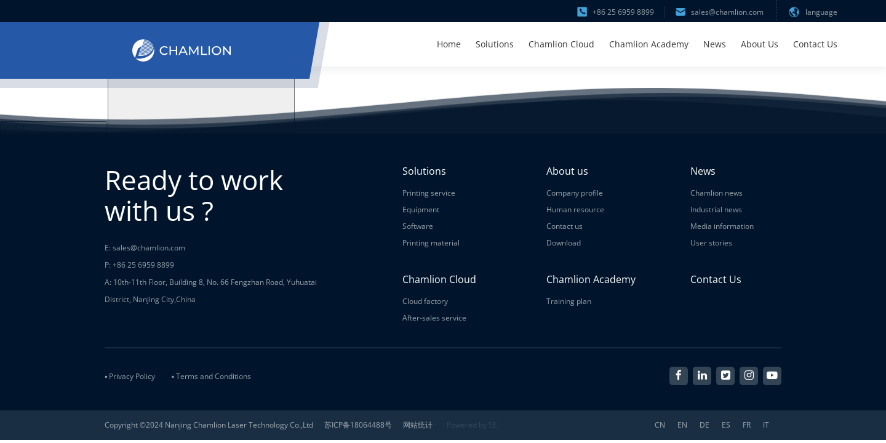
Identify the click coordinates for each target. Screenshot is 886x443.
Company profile (574, 193)
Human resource (575, 209)
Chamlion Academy (648, 44)
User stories (711, 242)
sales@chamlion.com (720, 12)
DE (704, 425)
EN (682, 425)
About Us (759, 44)
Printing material (431, 242)
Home (449, 44)
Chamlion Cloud (561, 44)
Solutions (495, 44)
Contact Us (815, 44)
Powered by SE (472, 425)
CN (660, 425)
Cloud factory (425, 301)
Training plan (568, 301)
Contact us (564, 226)
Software (417, 226)
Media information (722, 226)
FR (747, 425)
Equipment (420, 209)
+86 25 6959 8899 (615, 12)
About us (567, 171)
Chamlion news (716, 193)
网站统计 (418, 425)
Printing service (428, 193)
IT (766, 425)
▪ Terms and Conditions (210, 376)
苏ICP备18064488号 (358, 425)
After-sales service (434, 318)
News (714, 44)
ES (726, 425)
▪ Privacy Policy (130, 376)
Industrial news (716, 209)
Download (563, 242)
